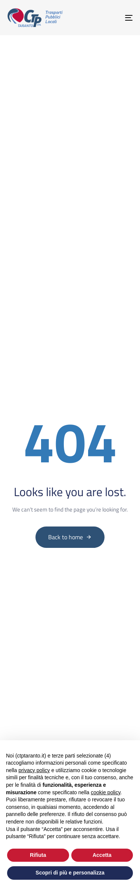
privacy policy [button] (34, 770)
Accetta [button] (102, 855)
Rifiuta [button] (38, 855)
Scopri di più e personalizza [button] (69, 873)
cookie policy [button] (105, 792)
